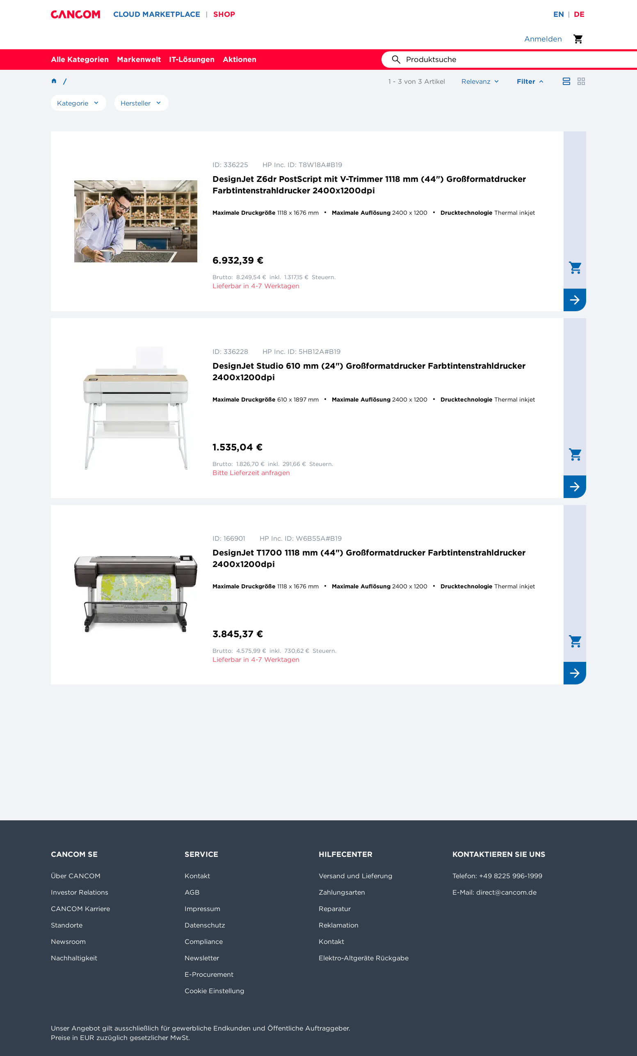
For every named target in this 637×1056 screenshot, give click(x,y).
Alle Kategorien (80, 59)
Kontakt (197, 876)
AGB (192, 892)
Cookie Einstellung (214, 991)
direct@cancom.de (506, 892)
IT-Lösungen (192, 59)
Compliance (204, 941)
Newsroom (68, 941)
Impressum (202, 908)
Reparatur (335, 908)
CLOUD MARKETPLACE (156, 14)
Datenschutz (205, 925)
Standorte (66, 925)
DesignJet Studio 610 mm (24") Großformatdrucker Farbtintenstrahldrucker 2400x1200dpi (368, 371)
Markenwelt (139, 59)
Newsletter (202, 958)
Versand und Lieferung (356, 876)
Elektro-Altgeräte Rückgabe (364, 958)
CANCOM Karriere (80, 908)
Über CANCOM (75, 876)
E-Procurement (209, 974)
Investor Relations (79, 892)
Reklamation (338, 925)
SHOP (224, 14)
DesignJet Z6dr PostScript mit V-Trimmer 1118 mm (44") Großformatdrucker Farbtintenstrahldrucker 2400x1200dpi (369, 184)
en (558, 14)
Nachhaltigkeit (74, 958)
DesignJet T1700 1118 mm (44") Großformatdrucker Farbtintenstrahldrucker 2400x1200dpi (368, 558)
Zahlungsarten (342, 892)
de (579, 14)
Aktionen (239, 59)
